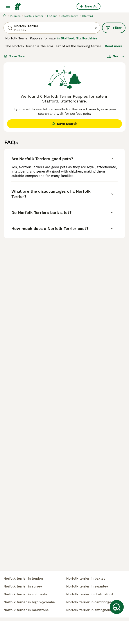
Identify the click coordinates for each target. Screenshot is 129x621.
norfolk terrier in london (23, 578)
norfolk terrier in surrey (23, 586)
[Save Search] (117, 607)
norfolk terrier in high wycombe (29, 602)
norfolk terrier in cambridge (88, 602)
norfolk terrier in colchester (26, 594)
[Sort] (116, 56)
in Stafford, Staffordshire (77, 38)
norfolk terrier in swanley (87, 586)
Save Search (16, 56)
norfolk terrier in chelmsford (89, 594)
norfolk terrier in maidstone (26, 610)
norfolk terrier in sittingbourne (90, 610)
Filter (114, 28)
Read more (113, 46)
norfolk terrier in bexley (85, 578)
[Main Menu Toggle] (8, 6)
